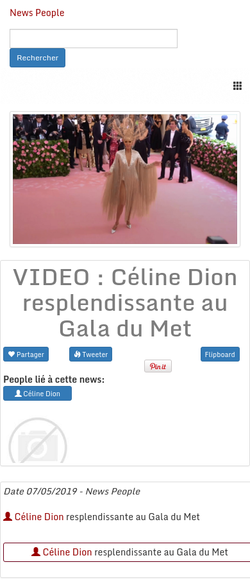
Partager (26, 354)
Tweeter (91, 354)
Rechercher (37, 57)
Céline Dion (33, 516)
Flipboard (220, 354)
